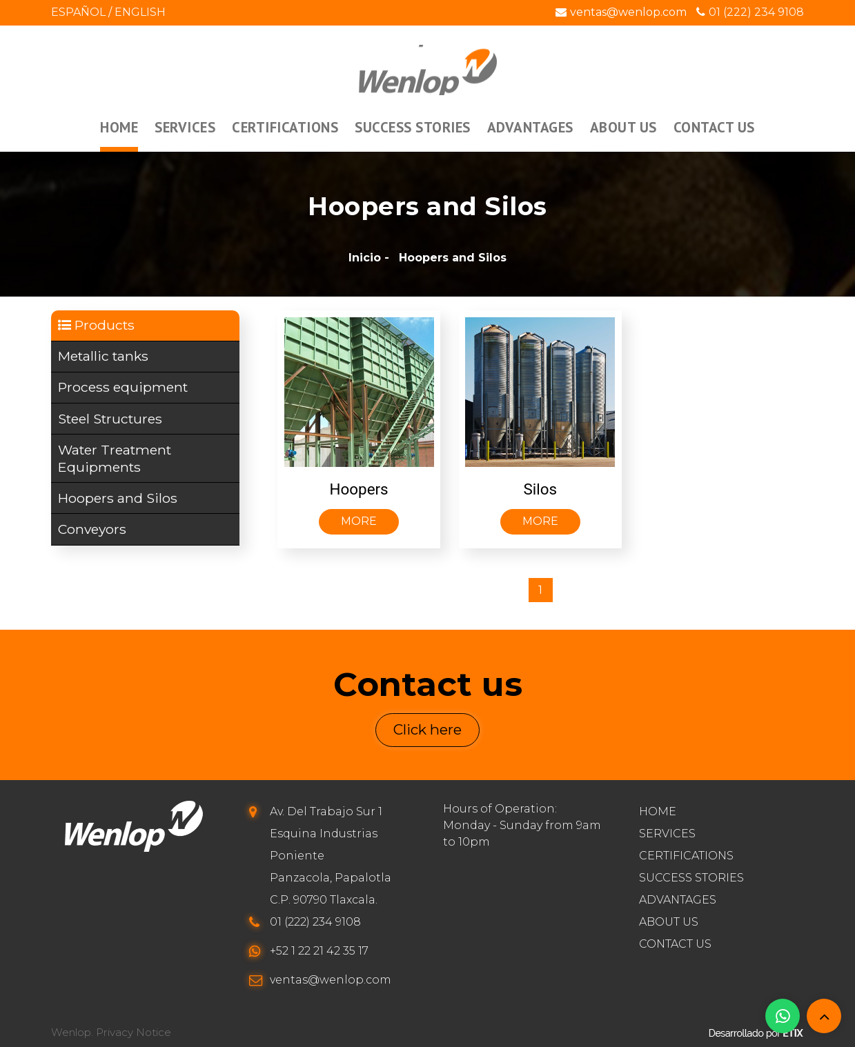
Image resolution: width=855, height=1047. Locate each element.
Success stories (691, 877)
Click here (428, 730)
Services (667, 833)
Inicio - (368, 257)
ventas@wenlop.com (621, 12)
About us (668, 921)
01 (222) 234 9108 (750, 12)
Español (78, 12)
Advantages (677, 899)
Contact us (675, 943)
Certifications (686, 855)
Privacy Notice (133, 1032)
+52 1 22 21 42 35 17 (319, 950)
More (359, 521)
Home (657, 811)
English (140, 12)
